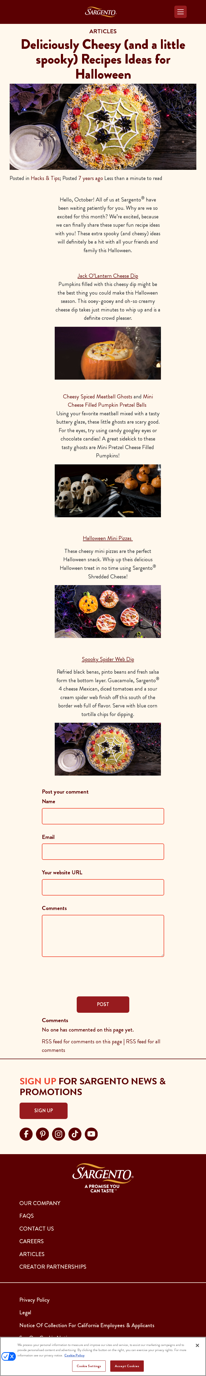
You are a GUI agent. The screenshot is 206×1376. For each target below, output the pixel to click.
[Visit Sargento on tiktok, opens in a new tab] (75, 1133)
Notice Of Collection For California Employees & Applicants (86, 1325)
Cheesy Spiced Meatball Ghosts (97, 396)
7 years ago (90, 178)
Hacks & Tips (45, 178)
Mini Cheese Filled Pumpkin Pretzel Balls (110, 400)
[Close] (197, 1345)
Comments (54, 908)
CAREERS (31, 1241)
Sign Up (43, 1110)
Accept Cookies (127, 1365)
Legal (25, 1312)
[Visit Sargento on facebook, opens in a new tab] (26, 1133)
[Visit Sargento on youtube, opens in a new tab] (91, 1133)
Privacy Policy (34, 1300)
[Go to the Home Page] (101, 12)
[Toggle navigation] (180, 12)
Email (48, 837)
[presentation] (82, 976)
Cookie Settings (89, 1365)
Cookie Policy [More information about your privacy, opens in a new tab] (74, 1355)
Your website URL (62, 872)
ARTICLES (32, 1254)
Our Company (39, 1203)
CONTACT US (36, 1229)
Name (48, 801)
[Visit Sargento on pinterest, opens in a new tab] (42, 1133)
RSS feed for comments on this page (82, 1041)
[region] (103, 1356)
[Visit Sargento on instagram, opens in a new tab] (58, 1133)
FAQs (26, 1216)
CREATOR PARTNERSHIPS (52, 1267)
